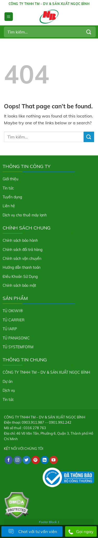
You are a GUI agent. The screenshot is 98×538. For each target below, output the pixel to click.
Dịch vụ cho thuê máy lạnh (25, 215)
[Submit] (89, 32)
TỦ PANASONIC (16, 338)
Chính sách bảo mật (19, 285)
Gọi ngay (81, 532)
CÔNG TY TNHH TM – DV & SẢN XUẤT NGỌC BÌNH (46, 372)
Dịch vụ (9, 390)
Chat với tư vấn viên (32, 531)
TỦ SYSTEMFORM (18, 347)
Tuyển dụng (12, 197)
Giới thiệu (10, 179)
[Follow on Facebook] (8, 460)
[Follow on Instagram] (17, 460)
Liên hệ (9, 206)
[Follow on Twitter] (26, 460)
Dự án (8, 381)
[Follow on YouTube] (53, 460)
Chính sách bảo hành (20, 240)
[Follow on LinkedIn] (45, 460)
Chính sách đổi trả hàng (22, 249)
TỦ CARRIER (14, 320)
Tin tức (8, 188)
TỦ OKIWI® (13, 311)
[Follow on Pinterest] (35, 460)
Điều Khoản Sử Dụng (20, 276)
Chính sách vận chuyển (22, 258)
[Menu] (8, 16)
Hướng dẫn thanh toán (22, 267)
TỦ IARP (10, 329)
